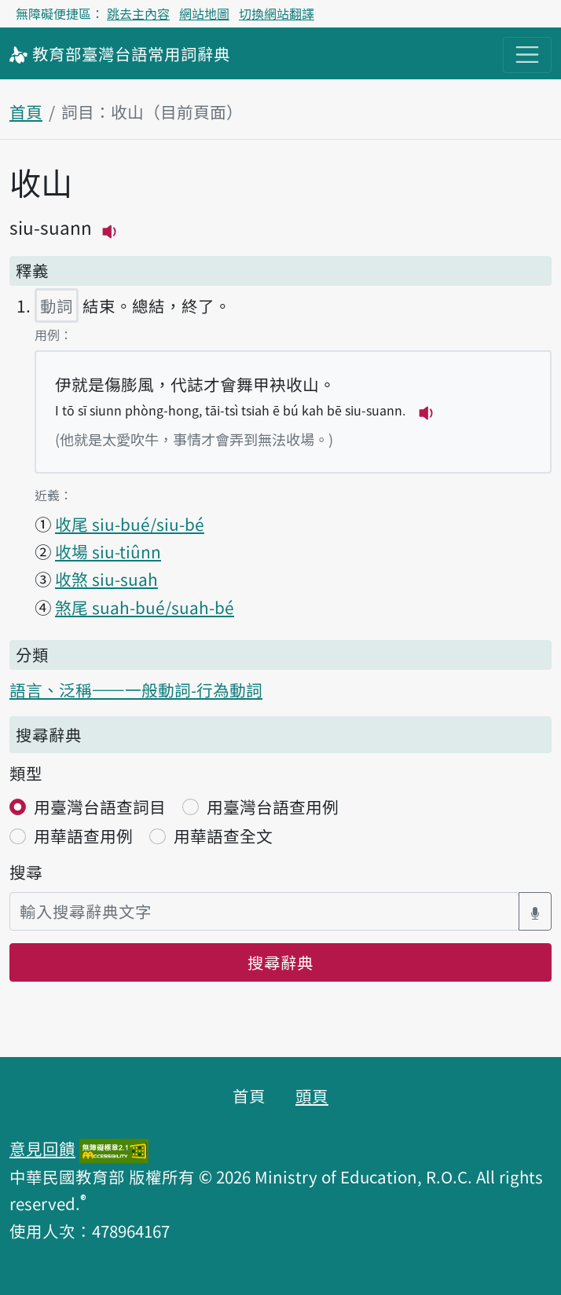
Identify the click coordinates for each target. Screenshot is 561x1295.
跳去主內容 (138, 13)
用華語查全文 (223, 835)
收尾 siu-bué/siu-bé (129, 524)
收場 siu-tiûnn (108, 551)
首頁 (25, 111)
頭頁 (311, 1095)
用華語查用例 (83, 835)
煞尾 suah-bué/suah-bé (144, 607)
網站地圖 (204, 13)
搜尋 (25, 871)
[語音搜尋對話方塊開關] (535, 911)
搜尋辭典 (281, 962)
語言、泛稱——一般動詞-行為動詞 (135, 689)
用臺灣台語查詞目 (100, 806)
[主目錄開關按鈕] (527, 55)
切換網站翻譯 (276, 13)
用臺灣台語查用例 (273, 806)
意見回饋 (42, 1148)
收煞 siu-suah (106, 579)
